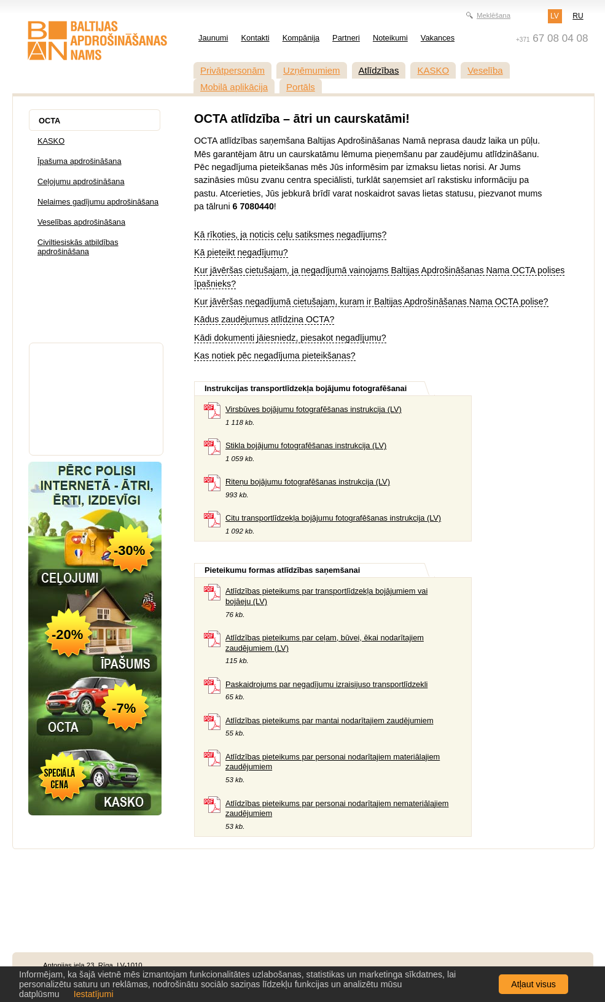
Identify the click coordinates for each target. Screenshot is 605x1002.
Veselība (485, 70)
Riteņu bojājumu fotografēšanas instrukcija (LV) (307, 481)
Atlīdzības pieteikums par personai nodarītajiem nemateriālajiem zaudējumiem (336, 808)
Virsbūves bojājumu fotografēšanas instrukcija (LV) (313, 409)
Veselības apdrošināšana (81, 222)
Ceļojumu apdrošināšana (81, 181)
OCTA (49, 120)
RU (577, 16)
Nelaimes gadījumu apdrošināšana (97, 201)
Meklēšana (493, 15)
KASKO (433, 70)
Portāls (300, 87)
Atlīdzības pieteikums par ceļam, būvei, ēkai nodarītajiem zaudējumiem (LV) (324, 643)
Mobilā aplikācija (234, 87)
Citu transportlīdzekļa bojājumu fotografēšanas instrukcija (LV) (333, 517)
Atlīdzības (379, 70)
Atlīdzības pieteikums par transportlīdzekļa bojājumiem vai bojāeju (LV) (326, 596)
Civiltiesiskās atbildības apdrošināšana (78, 247)
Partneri (346, 37)
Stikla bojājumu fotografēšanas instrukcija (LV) (305, 445)
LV (554, 16)
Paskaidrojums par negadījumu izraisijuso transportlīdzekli (326, 684)
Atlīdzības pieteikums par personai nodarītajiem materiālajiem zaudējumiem (332, 762)
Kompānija (301, 37)
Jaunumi (213, 37)
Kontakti (255, 37)
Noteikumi (390, 37)
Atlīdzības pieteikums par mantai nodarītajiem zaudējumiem (329, 720)
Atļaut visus (533, 984)
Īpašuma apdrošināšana (79, 161)
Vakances (438, 37)
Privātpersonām (232, 70)
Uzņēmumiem (311, 70)
